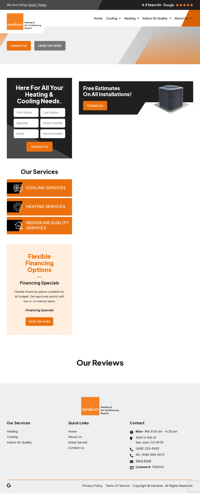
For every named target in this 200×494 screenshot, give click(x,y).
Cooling (113, 18)
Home (98, 18)
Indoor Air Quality (156, 18)
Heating (131, 18)
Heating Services (45, 206)
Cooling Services (46, 188)
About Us (183, 18)
